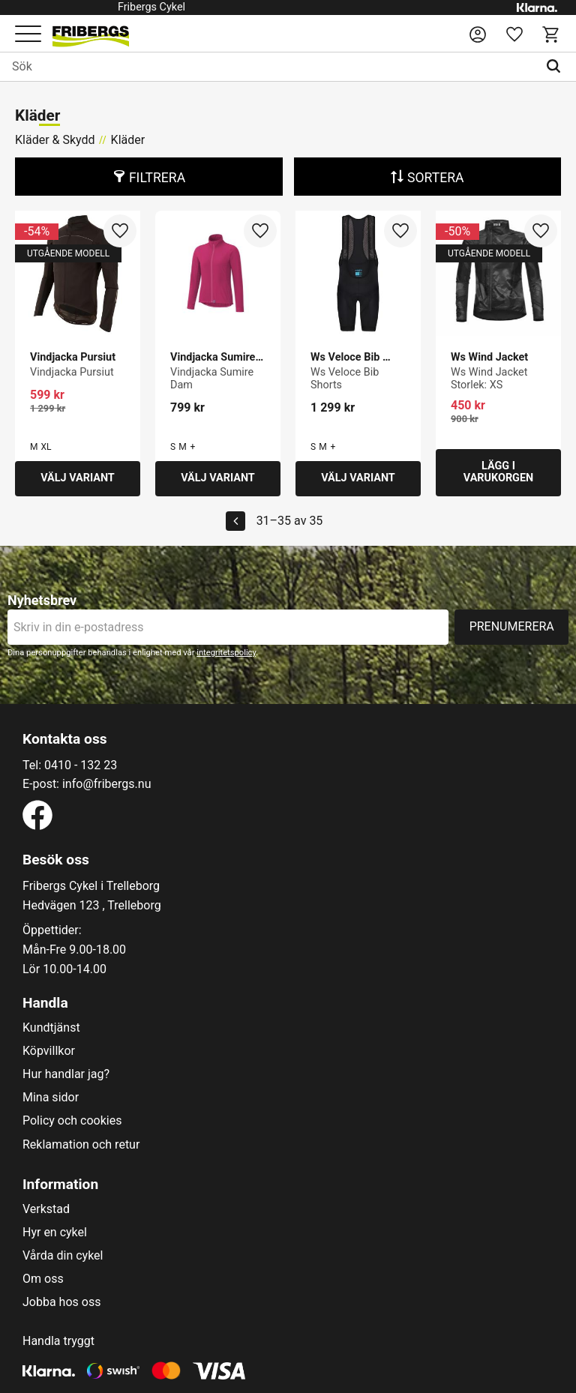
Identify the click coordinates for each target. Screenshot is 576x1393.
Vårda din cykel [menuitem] (63, 1256)
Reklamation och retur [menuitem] (81, 1145)
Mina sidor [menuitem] (50, 1097)
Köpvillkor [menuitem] (48, 1051)
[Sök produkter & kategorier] (269, 66)
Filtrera (157, 177)
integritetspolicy (226, 653)
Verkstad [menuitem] (46, 1209)
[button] (28, 35)
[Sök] (557, 66)
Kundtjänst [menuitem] (51, 1028)
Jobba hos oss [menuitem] (61, 1302)
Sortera (435, 177)
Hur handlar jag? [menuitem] (66, 1074)
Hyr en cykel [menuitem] (54, 1232)
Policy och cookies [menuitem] (72, 1121)
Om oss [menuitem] (43, 1279)
